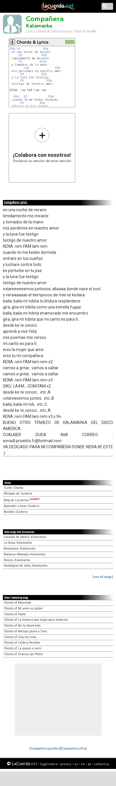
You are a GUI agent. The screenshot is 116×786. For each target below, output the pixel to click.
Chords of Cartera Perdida (22, 642)
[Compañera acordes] (45, 748)
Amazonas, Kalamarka (19, 548)
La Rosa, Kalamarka (18, 543)
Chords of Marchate (17, 603)
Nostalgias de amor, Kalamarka (25, 566)
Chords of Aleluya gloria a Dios (25, 631)
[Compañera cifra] (73, 748)
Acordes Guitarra (15, 512)
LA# (27, 68)
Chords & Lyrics (32, 42)
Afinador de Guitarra (18, 493)
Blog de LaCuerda (22, 500)
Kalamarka (39, 25)
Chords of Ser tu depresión (22, 625)
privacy (65, 764)
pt (89, 764)
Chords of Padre (15, 614)
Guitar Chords (13, 488)
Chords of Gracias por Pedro (23, 654)
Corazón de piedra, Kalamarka (25, 537)
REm (12, 49)
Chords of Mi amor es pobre (23, 608)
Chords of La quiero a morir (23, 648)
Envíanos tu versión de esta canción (42, 145)
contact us (101, 764)
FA (21, 61)
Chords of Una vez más (20, 637)
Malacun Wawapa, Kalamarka (24, 554)
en (83, 764)
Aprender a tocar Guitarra (21, 506)
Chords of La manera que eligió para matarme (36, 620)
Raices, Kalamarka (17, 560)
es (76, 764)
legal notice (49, 764)
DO (19, 49)
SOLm (42, 61)
